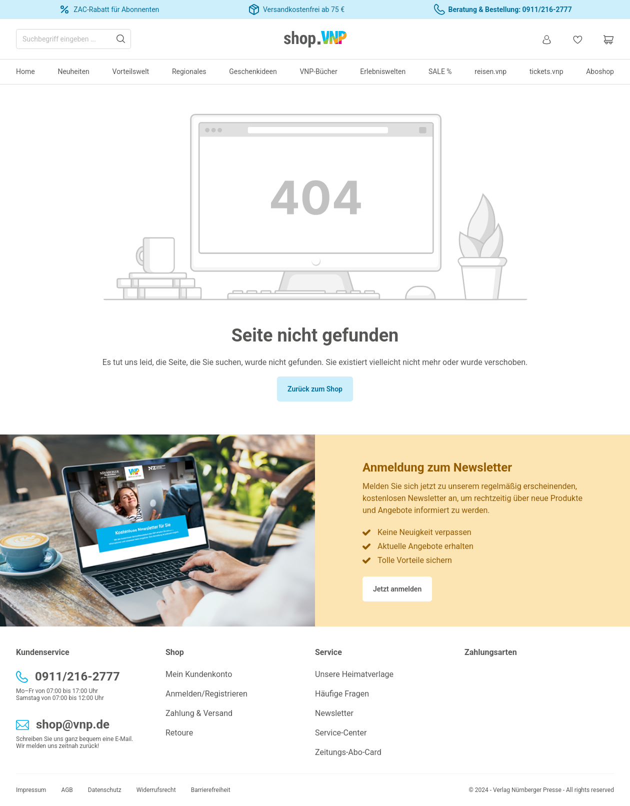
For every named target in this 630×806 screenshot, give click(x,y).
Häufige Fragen (342, 693)
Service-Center (340, 733)
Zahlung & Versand (199, 713)
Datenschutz (105, 790)
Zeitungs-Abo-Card (348, 752)
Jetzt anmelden (397, 589)
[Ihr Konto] (546, 39)
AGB (66, 790)
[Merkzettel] (577, 39)
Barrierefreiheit (210, 790)
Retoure (179, 733)
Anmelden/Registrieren (207, 693)
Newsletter (334, 713)
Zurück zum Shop (315, 389)
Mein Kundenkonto (199, 674)
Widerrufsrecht (156, 790)
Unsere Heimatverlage (354, 674)
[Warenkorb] (603, 39)
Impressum (31, 790)
